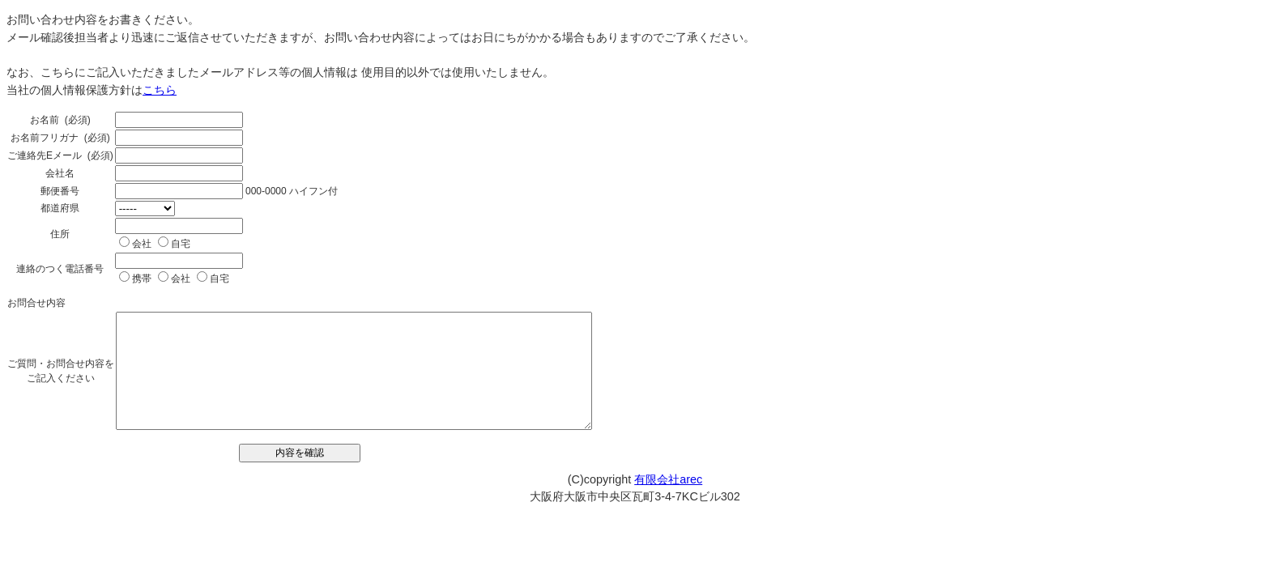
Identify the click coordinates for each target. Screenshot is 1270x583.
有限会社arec (668, 479)
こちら (160, 89)
